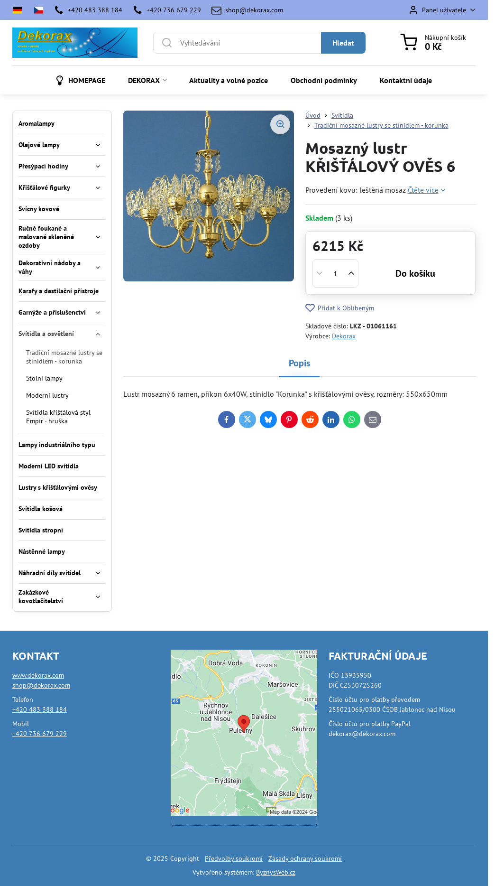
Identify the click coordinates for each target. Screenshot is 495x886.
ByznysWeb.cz (275, 872)
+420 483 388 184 (39, 709)
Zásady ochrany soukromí (305, 858)
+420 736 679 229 (39, 733)
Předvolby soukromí (234, 858)
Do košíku (415, 273)
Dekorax (344, 336)
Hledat (343, 42)
